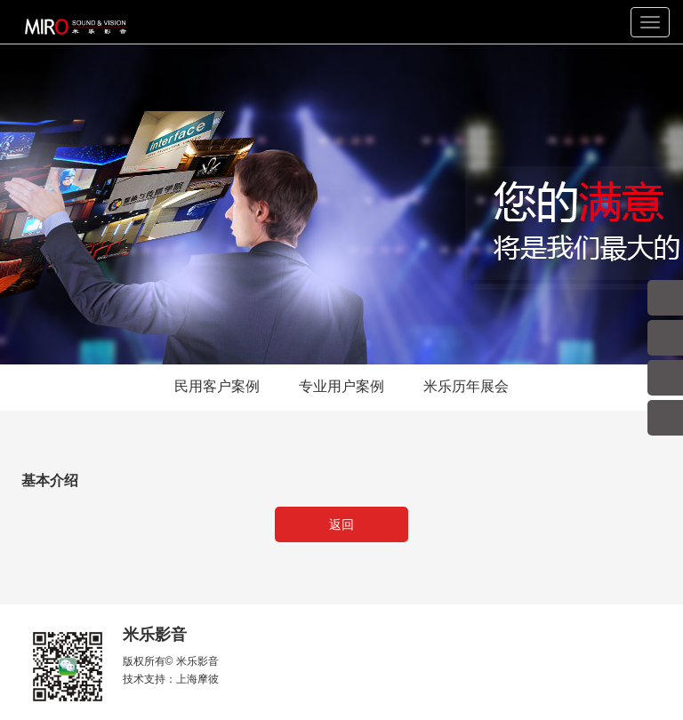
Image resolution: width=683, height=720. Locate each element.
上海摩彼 (197, 679)
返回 (341, 524)
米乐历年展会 (466, 386)
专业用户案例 (341, 386)
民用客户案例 (217, 386)
